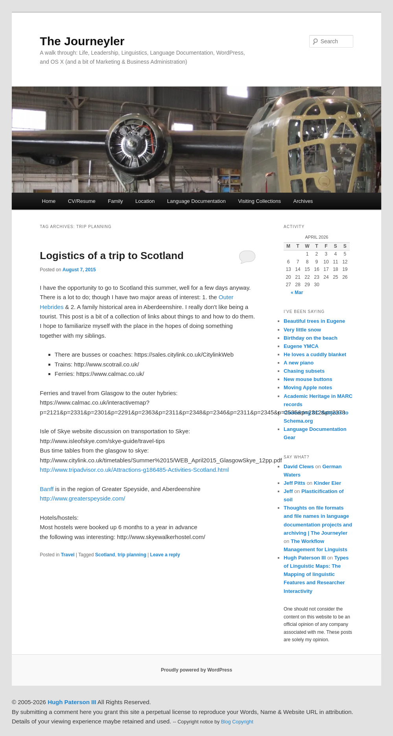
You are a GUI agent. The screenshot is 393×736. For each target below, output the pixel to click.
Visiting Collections (259, 201)
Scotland (105, 555)
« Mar (297, 292)
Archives (303, 201)
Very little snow (302, 330)
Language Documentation (196, 201)
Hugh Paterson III (305, 558)
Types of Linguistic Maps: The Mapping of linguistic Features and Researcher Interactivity (316, 574)
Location (145, 201)
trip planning (132, 555)
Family (115, 201)
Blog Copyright (237, 722)
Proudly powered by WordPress (196, 670)
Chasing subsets (304, 371)
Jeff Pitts (294, 483)
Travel (68, 555)
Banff (47, 489)
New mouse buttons (308, 379)
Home (49, 201)
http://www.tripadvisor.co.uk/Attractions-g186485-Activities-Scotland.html (134, 469)
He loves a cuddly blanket (315, 354)
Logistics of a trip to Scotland (111, 255)
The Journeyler (82, 41)
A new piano (299, 363)
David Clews (299, 466)
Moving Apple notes (308, 387)
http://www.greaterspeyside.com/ (82, 498)
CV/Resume (82, 201)
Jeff (288, 491)
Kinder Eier (327, 483)
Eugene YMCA (301, 346)
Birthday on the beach (311, 338)
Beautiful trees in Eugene (314, 321)
